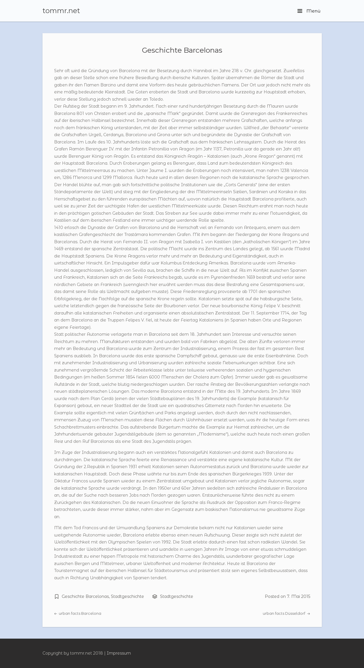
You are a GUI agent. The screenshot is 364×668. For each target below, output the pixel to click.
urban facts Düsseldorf (286, 613)
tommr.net (61, 10)
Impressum (119, 653)
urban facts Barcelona (77, 613)
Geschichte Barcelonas (182, 50)
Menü (308, 11)
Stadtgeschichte (127, 596)
